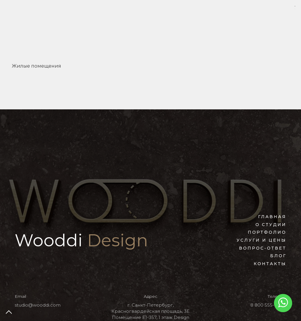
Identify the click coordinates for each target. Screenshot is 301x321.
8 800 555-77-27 (268, 305)
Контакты (270, 263)
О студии (270, 224)
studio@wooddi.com (38, 305)
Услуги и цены (261, 240)
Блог (278, 255)
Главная (272, 216)
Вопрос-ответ (262, 248)
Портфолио (267, 232)
